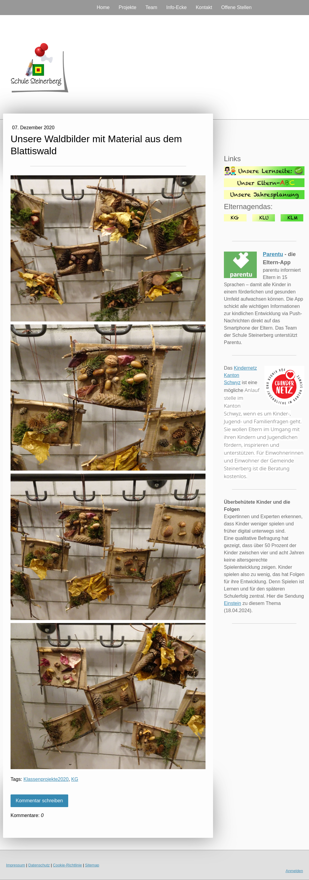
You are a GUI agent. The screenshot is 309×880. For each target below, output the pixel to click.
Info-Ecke (176, 7)
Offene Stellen (236, 7)
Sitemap (92, 865)
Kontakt (204, 7)
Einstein (232, 603)
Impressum (15, 865)
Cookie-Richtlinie (67, 865)
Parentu (273, 254)
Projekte (127, 7)
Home (103, 7)
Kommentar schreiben (39, 800)
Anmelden (294, 871)
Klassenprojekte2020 (46, 779)
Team (151, 7)
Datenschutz (39, 865)
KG (74, 779)
